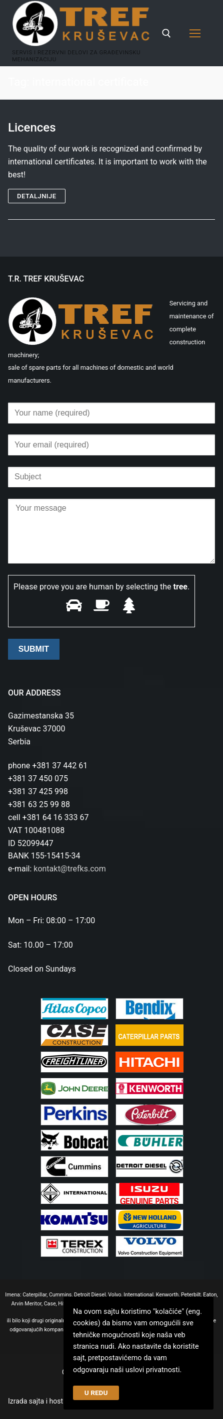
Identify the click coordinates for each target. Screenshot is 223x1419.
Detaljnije (36, 196)
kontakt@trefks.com (70, 868)
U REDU (96, 1393)
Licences (32, 128)
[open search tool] (166, 33)
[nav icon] (195, 33)
